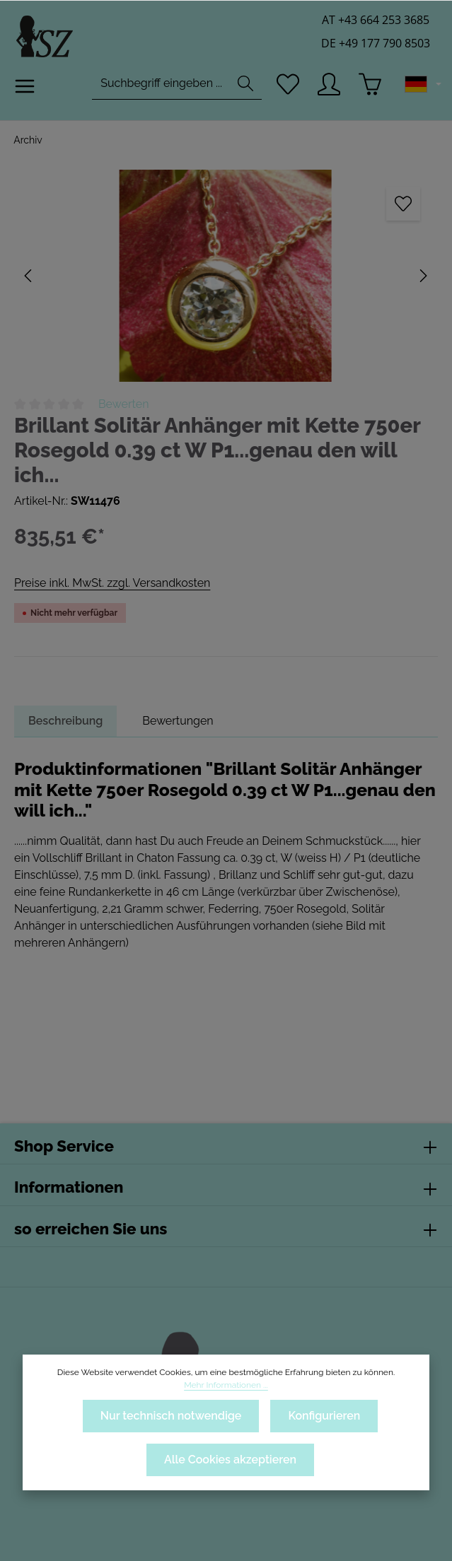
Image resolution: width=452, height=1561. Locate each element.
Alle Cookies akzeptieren (230, 1460)
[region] (226, 276)
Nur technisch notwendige (170, 1416)
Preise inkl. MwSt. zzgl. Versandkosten (111, 583)
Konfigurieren (324, 1416)
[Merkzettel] (287, 86)
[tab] (66, 721)
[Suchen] (244, 87)
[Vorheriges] (29, 276)
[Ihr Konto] (328, 86)
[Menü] (25, 89)
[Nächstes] (422, 276)
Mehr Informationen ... (226, 1385)
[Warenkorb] (370, 86)
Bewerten (124, 404)
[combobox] (159, 87)
